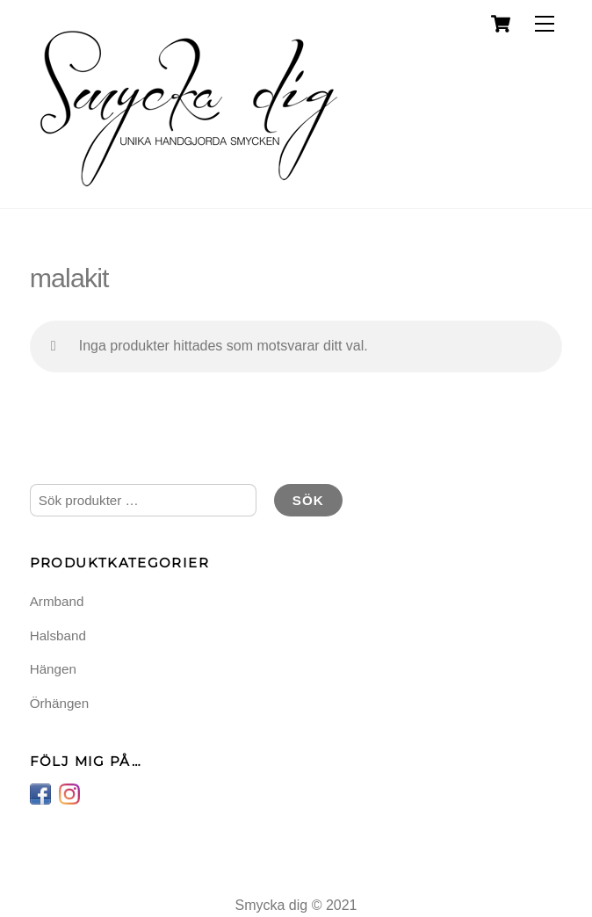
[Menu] (544, 24)
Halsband (58, 635)
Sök (308, 500)
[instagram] (69, 792)
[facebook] (40, 792)
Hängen (53, 668)
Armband (57, 601)
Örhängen (60, 703)
